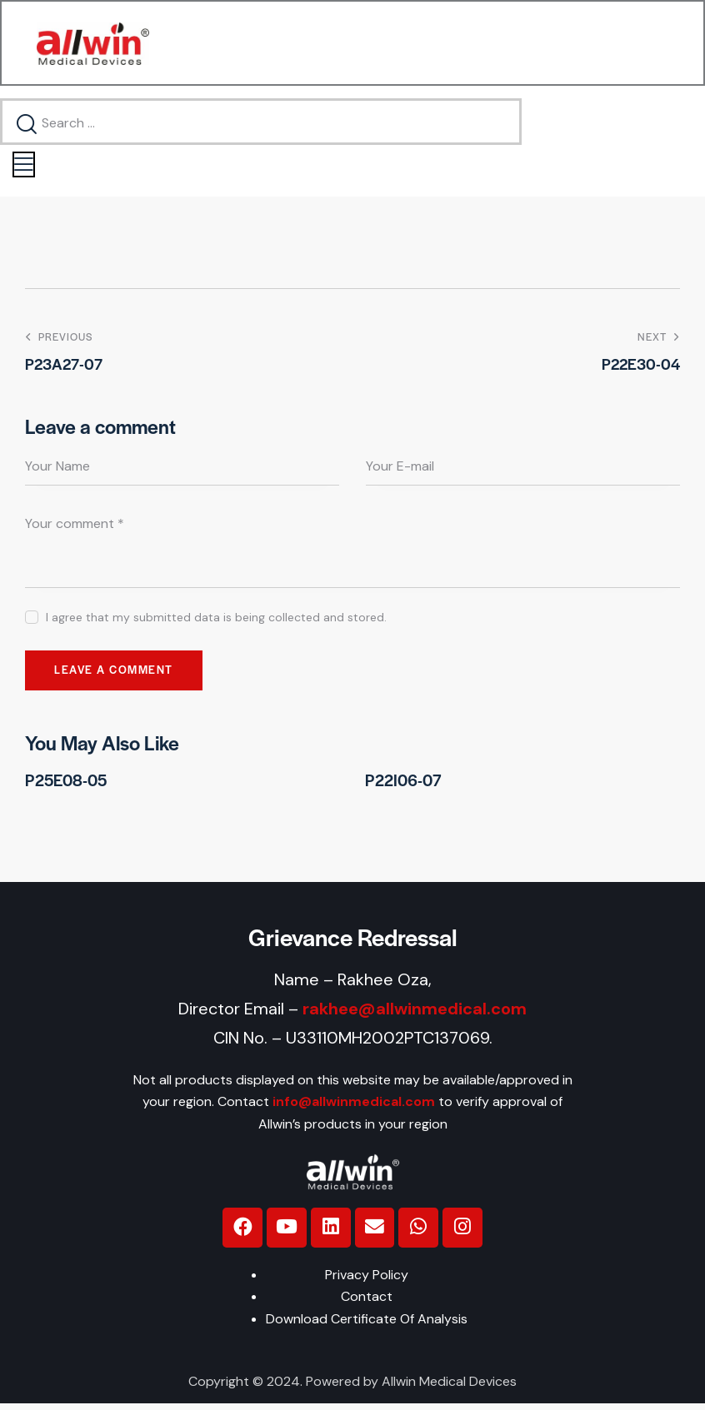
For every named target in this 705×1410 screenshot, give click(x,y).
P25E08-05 (66, 785)
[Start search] (27, 126)
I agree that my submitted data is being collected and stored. (216, 620)
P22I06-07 (403, 785)
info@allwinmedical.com (353, 1106)
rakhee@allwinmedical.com (414, 1013)
